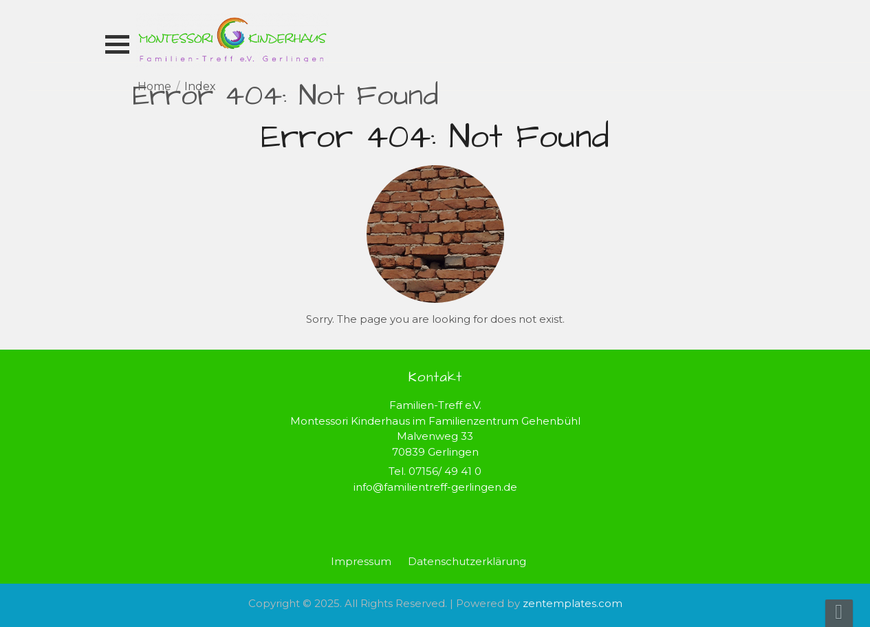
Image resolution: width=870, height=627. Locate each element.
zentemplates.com (572, 603)
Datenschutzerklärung (467, 561)
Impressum (361, 561)
